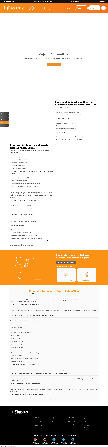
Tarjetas (53, 424)
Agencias (86, 280)
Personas (52, 412)
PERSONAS (25, 8)
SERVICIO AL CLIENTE (68, 7)
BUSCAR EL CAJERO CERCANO (66, 262)
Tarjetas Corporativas (73, 424)
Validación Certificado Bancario (39, 425)
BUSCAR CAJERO (54, 64)
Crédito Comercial (72, 421)
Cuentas (53, 415)
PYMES (46, 8)
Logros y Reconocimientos (39, 418)
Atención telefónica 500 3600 (88, 428)
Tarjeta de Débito (66, 280)
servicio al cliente (45, 241)
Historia (36, 415)
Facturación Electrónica (87, 425)
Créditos (53, 421)
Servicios (53, 426)
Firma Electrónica (39, 421)
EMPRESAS (36, 8)
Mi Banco (35, 412)
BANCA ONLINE (92, 7)
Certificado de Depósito (54, 418)
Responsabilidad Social (88, 415)
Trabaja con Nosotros (89, 418)
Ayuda (85, 421)
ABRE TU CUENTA (79, 7)
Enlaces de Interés (87, 412)
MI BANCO (56, 8)
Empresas (68, 412)
